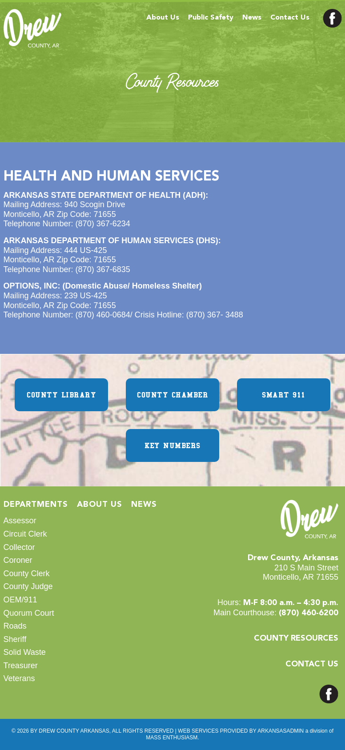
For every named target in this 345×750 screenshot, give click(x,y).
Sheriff (15, 639)
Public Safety (210, 17)
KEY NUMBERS (172, 445)
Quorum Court (29, 613)
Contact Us (289, 17)
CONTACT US (311, 664)
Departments (36, 505)
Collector (19, 547)
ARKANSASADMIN (280, 731)
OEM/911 (20, 599)
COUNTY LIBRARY (61, 395)
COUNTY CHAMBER (172, 395)
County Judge (28, 586)
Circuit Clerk (25, 533)
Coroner (18, 560)
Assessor (20, 520)
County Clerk (27, 573)
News (251, 17)
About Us (162, 17)
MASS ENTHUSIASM (171, 737)
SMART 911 (283, 395)
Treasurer (21, 665)
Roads (15, 626)
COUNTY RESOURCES (296, 638)
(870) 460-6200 (308, 613)
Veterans (19, 678)
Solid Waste (25, 652)
